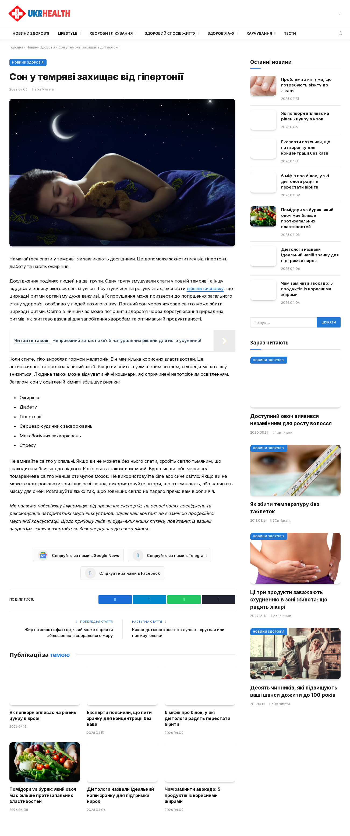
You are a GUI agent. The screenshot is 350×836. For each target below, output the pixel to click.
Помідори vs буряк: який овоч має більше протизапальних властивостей (42, 795)
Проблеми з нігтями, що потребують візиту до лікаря (306, 84)
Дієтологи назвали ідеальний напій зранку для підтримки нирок (120, 795)
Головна (16, 47)
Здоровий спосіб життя (170, 33)
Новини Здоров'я (41, 47)
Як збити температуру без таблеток (284, 508)
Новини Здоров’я (31, 33)
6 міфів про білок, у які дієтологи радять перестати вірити (197, 718)
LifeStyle (67, 33)
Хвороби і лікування (111, 33)
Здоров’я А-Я (221, 33)
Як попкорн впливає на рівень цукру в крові (42, 715)
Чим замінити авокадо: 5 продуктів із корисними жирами (192, 795)
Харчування (259, 33)
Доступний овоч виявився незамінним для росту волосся (291, 420)
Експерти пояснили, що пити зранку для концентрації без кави (119, 718)
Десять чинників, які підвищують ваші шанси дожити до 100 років (293, 691)
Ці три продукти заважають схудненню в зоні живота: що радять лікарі (288, 599)
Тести (290, 33)
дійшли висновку (205, 288)
